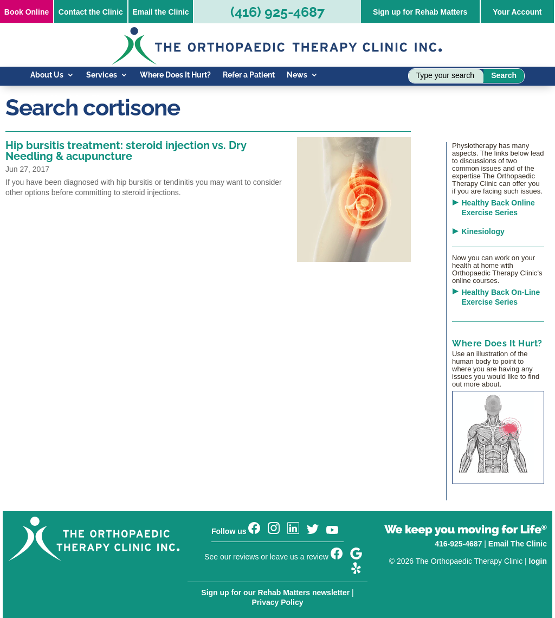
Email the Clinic (160, 12)
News (297, 75)
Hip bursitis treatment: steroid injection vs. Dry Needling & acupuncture (126, 151)
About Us (46, 75)
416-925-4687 (458, 543)
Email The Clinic (517, 543)
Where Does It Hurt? (175, 75)
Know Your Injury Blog (69, 99)
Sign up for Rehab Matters (420, 12)
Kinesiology (483, 231)
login (538, 561)
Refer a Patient (249, 75)
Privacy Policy (278, 602)
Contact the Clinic (91, 12)
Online (26, 12)
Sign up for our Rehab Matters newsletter (275, 592)
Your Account (517, 12)
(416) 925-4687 (277, 12)
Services (101, 75)
